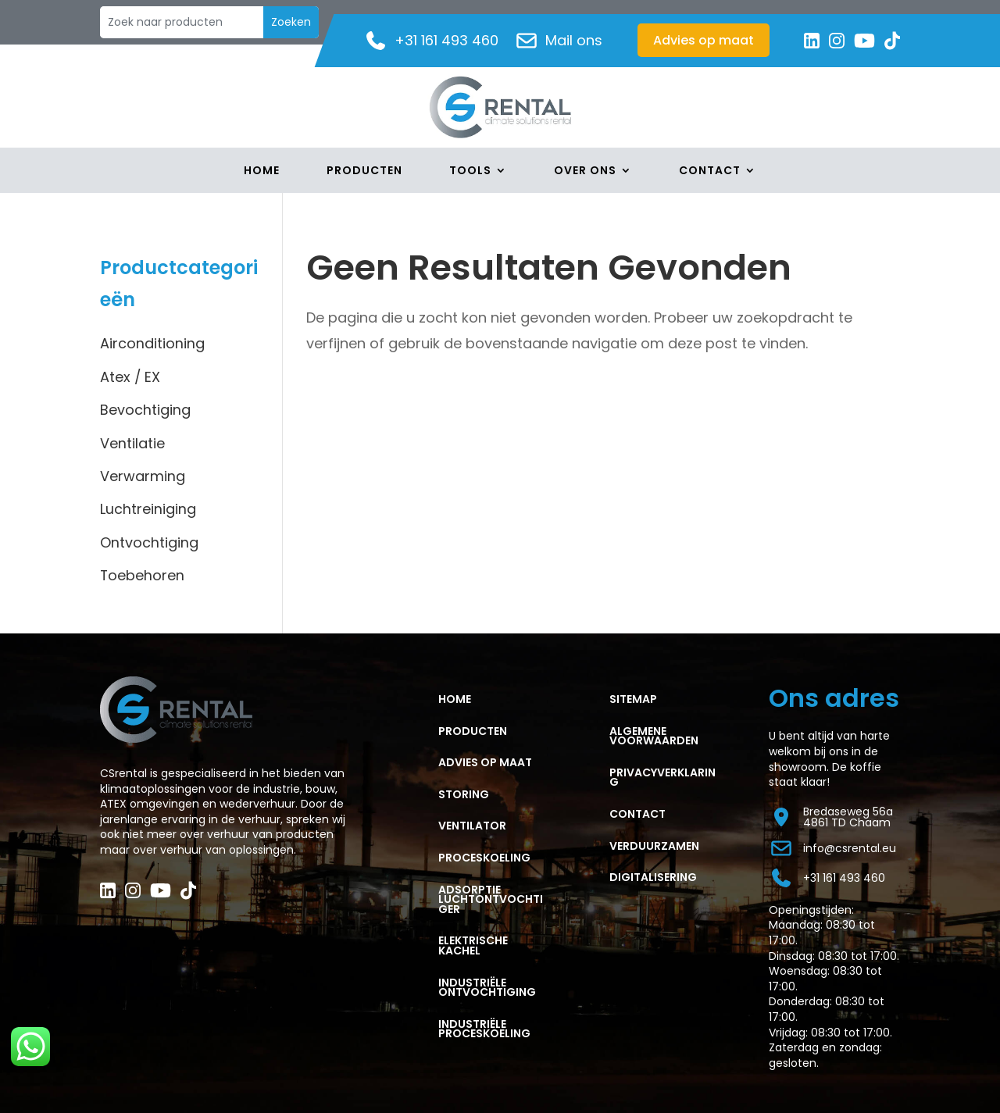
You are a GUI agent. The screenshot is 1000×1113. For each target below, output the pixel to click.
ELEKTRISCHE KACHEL (473, 945)
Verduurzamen (654, 846)
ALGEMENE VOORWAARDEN (653, 736)
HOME (454, 699)
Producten (364, 171)
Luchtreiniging (148, 509)
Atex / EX (130, 377)
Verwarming (142, 476)
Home (262, 171)
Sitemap (633, 699)
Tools (470, 171)
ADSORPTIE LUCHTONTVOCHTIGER (490, 899)
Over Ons (585, 171)
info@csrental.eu (832, 848)
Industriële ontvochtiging (487, 988)
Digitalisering (653, 877)
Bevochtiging (145, 409)
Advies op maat (703, 40)
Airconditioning (152, 343)
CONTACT (637, 814)
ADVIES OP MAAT (485, 762)
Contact (710, 171)
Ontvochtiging (149, 542)
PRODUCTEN (472, 731)
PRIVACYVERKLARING (662, 777)
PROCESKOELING (484, 857)
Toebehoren (142, 575)
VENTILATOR (472, 825)
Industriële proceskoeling (484, 1029)
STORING (463, 794)
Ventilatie (132, 443)
